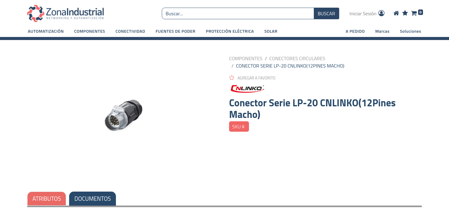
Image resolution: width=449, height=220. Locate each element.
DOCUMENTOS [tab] (92, 198)
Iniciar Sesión (368, 13)
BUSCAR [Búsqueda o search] (326, 13)
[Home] (396, 13)
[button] (46, 31)
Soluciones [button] (410, 31)
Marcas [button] (382, 31)
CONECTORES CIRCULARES (297, 58)
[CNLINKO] (325, 88)
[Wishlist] (405, 13)
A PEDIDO (355, 31)
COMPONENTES (245, 58)
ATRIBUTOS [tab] (46, 198)
